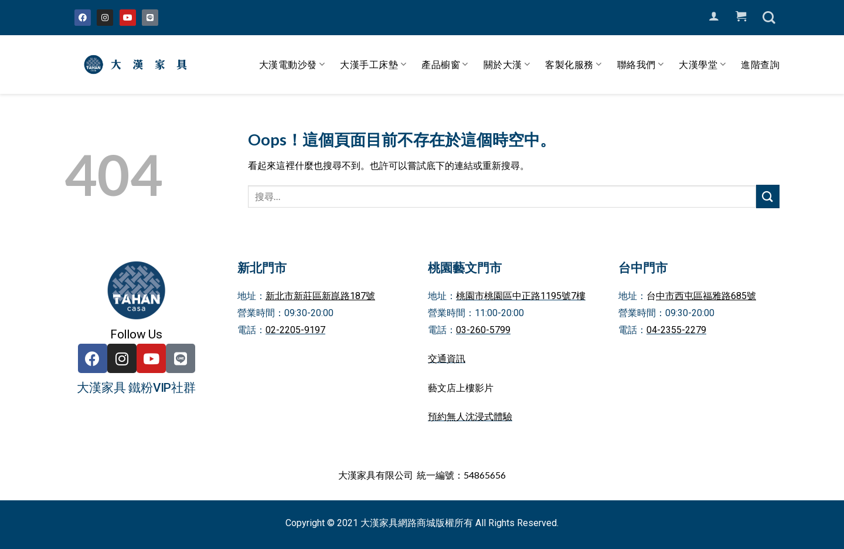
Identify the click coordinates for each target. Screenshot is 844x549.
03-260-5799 (483, 330)
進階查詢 (760, 64)
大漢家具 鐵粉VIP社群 (136, 388)
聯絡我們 (640, 64)
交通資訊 (446, 358)
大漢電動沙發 (292, 64)
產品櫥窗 (444, 64)
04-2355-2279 (676, 330)
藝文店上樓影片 (461, 388)
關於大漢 (507, 64)
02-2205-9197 (295, 330)
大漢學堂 (702, 64)
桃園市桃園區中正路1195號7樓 (521, 295)
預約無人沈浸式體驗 (470, 416)
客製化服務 (573, 64)
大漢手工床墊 (373, 64)
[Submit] (768, 196)
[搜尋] (769, 17)
